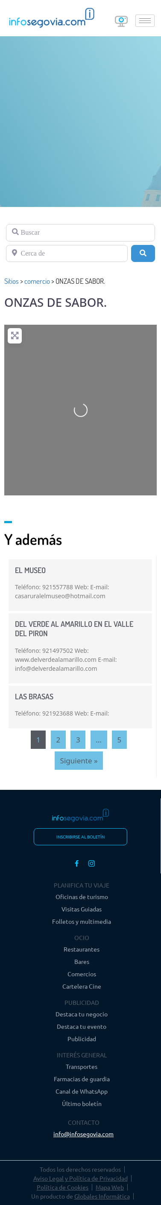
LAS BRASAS (34, 696)
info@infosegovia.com (83, 1134)
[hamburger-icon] (145, 21)
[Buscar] (80, 232)
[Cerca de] (67, 253)
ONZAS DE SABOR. (55, 302)
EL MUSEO (30, 570)
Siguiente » (79, 760)
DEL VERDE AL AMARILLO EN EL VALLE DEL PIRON (74, 628)
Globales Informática (102, 1196)
